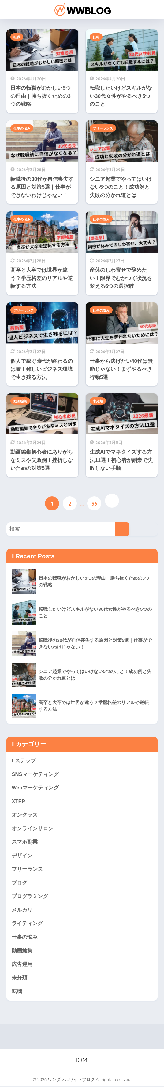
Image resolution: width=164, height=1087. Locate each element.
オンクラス (25, 815)
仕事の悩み (21, 128)
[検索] (122, 529)
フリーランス (103, 128)
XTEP (18, 802)
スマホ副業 (25, 843)
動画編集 (20, 401)
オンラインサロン (32, 829)
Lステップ (23, 761)
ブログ (19, 883)
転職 (16, 37)
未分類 (98, 401)
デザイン (22, 856)
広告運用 (22, 965)
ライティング (27, 924)
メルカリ (22, 911)
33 (94, 503)
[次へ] (112, 501)
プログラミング (30, 897)
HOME (82, 1061)
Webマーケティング (35, 788)
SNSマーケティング (35, 775)
